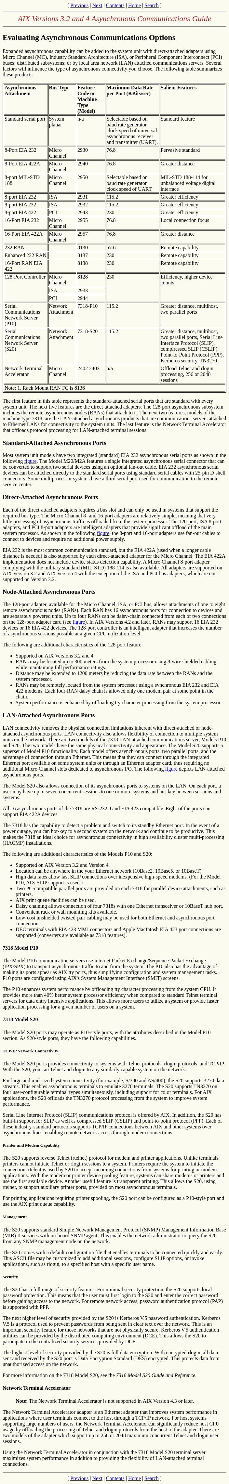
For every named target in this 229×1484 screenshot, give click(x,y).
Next (97, 5)
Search (151, 5)
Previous (79, 5)
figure (30, 461)
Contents (115, 5)
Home (134, 5)
